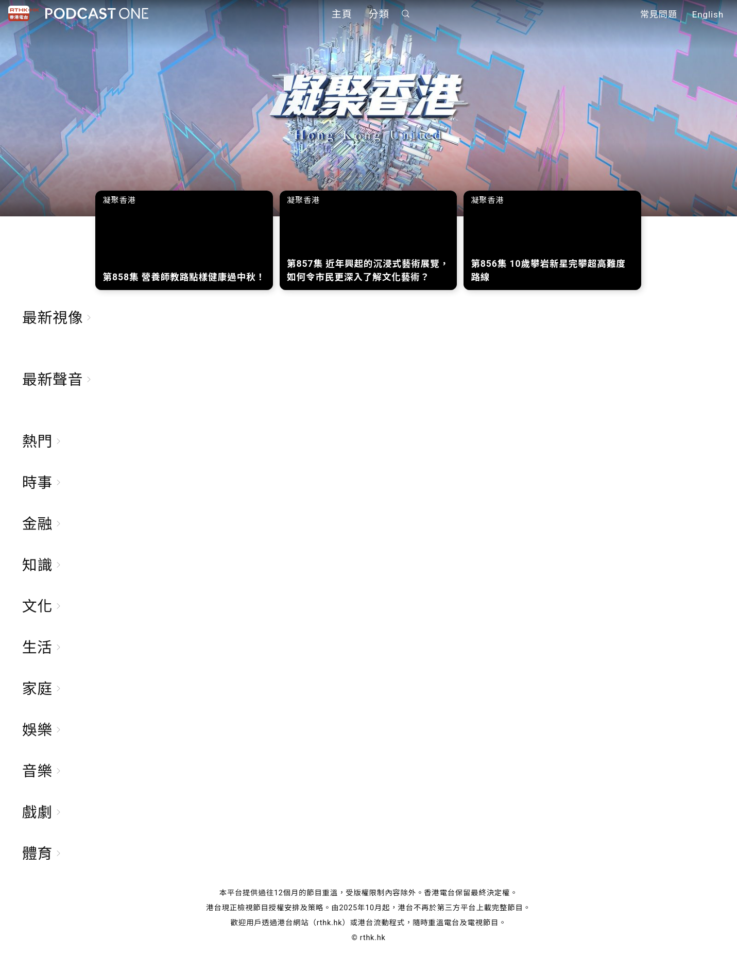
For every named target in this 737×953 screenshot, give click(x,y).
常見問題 (658, 14)
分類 (379, 14)
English (708, 14)
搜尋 (405, 13)
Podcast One (96, 13)
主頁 (342, 14)
